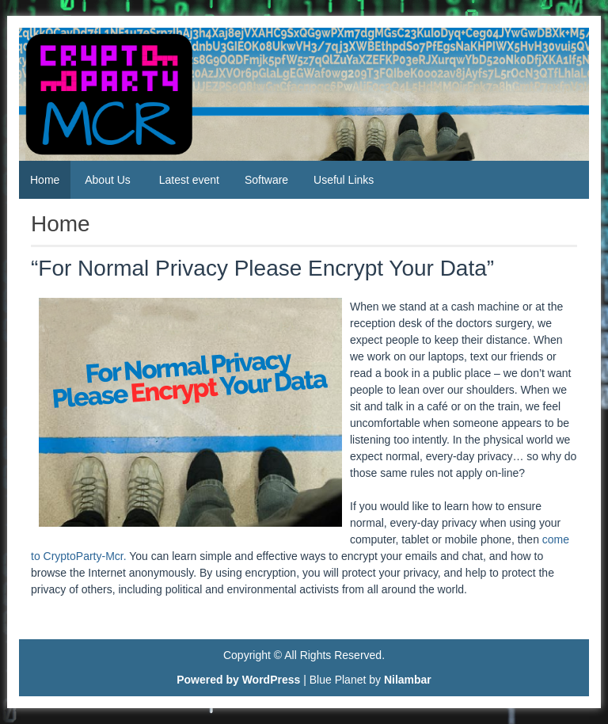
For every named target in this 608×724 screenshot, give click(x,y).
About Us (108, 179)
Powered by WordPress (238, 679)
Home (44, 179)
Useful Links (344, 179)
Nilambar (407, 679)
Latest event (189, 179)
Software (266, 179)
